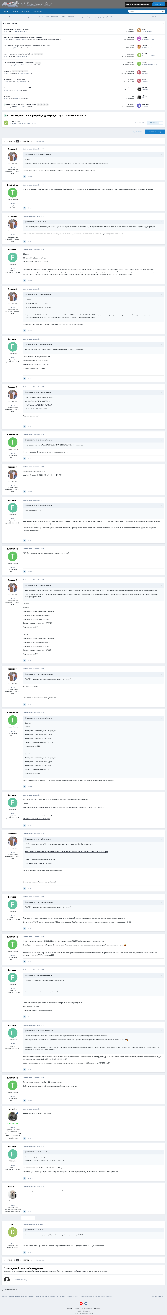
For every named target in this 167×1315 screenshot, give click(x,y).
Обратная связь (37, 11)
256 (13, 267)
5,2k (13, 1126)
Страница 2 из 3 (41, 140)
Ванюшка (145, 103)
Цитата (30, 175)
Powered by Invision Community (83, 1312)
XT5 (26, 31)
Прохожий (12, 148)
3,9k (13, 202)
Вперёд (26, 140)
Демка (11, 39)
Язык (69, 1307)
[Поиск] (138, 11)
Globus (11, 89)
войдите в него (79, 1270)
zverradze (12, 1108)
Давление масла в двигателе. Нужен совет (19, 62)
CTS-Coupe (24, 97)
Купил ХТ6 (7, 70)
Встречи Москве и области (30, 48)
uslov (144, 70)
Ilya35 (10, 31)
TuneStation (12, 184)
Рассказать (140, 121)
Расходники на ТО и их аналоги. (15, 79)
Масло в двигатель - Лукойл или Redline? (18, 54)
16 (26, 70)
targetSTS (12, 105)
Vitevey (144, 62)
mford (144, 29)
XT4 (28, 81)
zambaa (17, 120)
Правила (15, 11)
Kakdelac (145, 54)
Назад (9, 140)
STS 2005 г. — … (31, 105)
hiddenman (12, 56)
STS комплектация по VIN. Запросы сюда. (21, 103)
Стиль (76, 1307)
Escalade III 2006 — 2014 (33, 64)
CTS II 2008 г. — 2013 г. (28, 122)
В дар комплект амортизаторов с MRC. (17, 87)
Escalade (24, 89)
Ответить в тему (155, 130)
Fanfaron (12, 248)
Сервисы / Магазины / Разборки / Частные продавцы (43, 39)
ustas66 (11, 97)
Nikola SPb (12, 81)
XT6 (31, 72)
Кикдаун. (7, 95)
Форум (6, 12)
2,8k (13, 1204)
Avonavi (11, 48)
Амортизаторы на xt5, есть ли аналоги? (17, 29)
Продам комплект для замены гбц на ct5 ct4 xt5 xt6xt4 (23, 37)
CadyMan (11, 64)
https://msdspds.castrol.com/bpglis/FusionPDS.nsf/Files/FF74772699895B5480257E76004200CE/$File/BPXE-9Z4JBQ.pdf (64, 806)
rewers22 (12, 1185)
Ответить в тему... (21, 1278)
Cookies (97, 1307)
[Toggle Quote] (26, 153)
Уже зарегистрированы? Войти (138, 4)
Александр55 (13, 72)
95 (12, 1242)
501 (13, 166)
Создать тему (137, 130)
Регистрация (159, 4)
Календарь (25, 11)
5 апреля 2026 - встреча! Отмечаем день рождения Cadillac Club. (27, 46)
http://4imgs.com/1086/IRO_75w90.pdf (36, 363)
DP (12, 1223)
